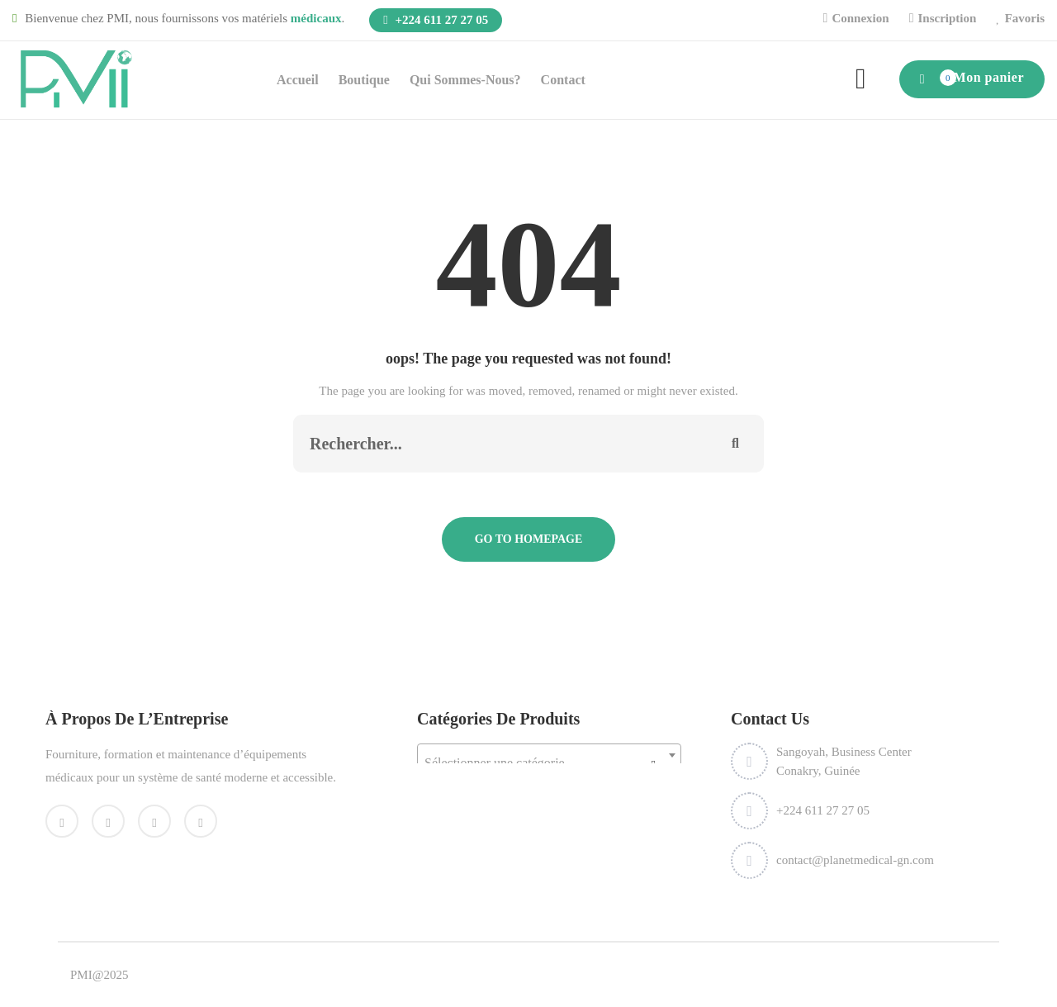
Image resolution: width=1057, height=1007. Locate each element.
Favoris (1025, 18)
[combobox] (549, 755)
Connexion (860, 18)
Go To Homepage (529, 539)
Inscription (946, 18)
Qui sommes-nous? (465, 80)
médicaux (316, 18)
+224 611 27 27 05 (435, 19)
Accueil (298, 80)
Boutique (364, 80)
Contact (563, 80)
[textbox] (549, 762)
